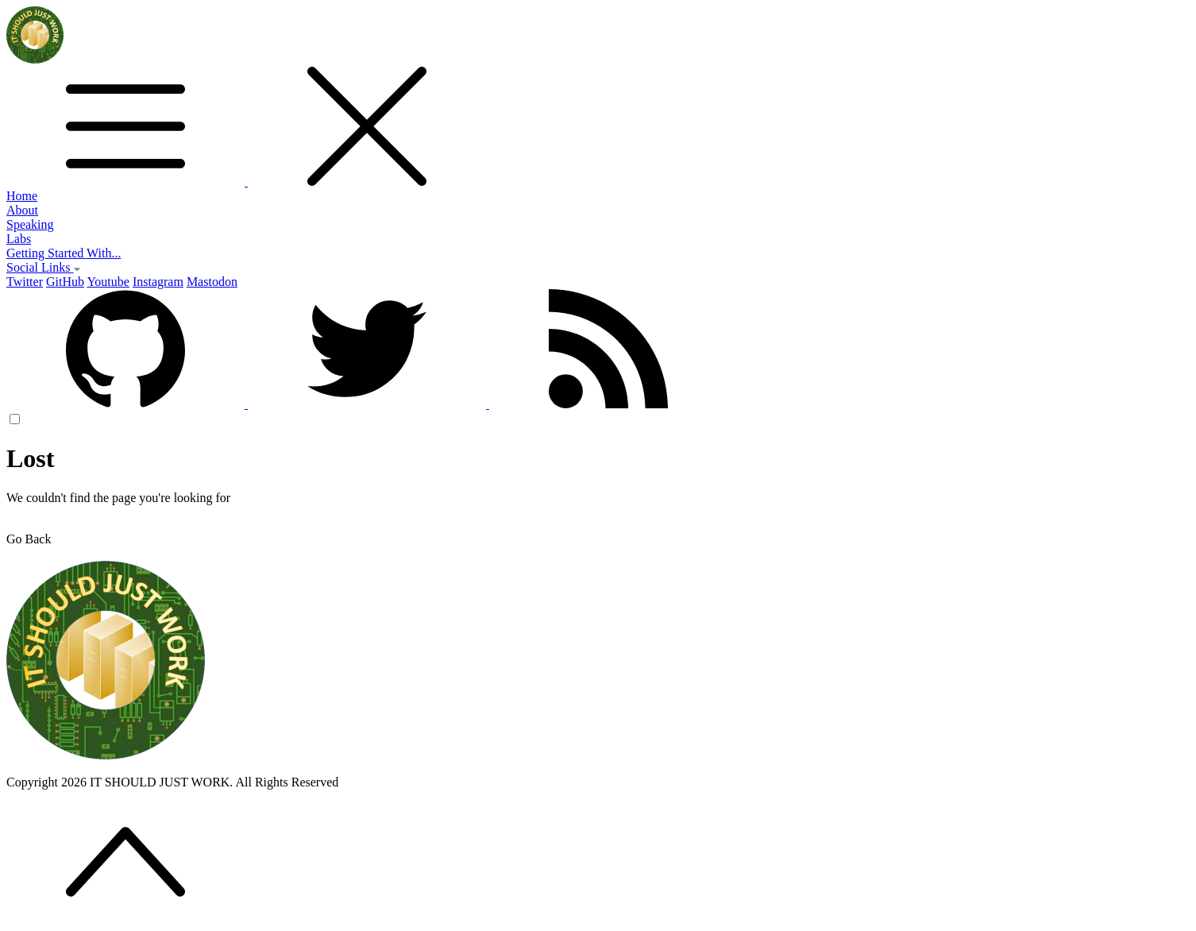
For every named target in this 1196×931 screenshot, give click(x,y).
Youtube (108, 281)
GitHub (65, 281)
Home (21, 196)
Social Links (43, 267)
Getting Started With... (63, 253)
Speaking (30, 224)
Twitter (24, 281)
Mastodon (212, 281)
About (22, 210)
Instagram (158, 281)
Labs (18, 238)
